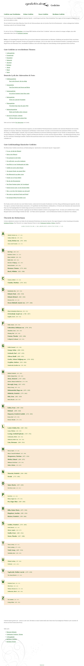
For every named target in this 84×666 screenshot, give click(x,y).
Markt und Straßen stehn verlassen (18, 112)
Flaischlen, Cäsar (15, 330)
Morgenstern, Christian (18, 456)
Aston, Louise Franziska (15, 243)
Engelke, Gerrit (14, 316)
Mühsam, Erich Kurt (15, 462)
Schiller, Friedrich (17, 524)
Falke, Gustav (14, 324)
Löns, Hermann (16, 442)
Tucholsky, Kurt (14, 553)
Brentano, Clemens (17, 268)
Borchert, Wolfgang (15, 262)
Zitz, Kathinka (13, 599)
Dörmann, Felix (13, 300)
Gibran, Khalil (16, 356)
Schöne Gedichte (28, 14)
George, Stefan (16, 350)
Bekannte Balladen (11, 632)
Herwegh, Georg (16, 384)
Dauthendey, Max (15, 291)
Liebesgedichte (11, 53)
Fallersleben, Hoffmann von (20, 327)
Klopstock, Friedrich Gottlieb (20, 414)
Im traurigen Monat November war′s (16, 197)
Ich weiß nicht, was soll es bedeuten (16, 161)
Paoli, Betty (13, 496)
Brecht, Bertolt (14, 265)
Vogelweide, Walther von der (20, 572)
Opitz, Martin (15, 485)
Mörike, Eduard (16, 459)
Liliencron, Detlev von (16, 439)
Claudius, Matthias (17, 282)
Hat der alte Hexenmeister (13, 181)
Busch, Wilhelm (16, 271)
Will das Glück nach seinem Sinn (18, 118)
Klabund (14, 411)
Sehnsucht (9, 60)
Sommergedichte (11, 91)
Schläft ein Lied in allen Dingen (15, 167)
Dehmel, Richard (16, 297)
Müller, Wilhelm (14, 465)
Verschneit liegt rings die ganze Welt (18, 105)
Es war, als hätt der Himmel (14, 151)
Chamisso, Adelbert (14, 279)
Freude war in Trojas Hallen (14, 177)
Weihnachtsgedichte (12, 109)
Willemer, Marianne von (15, 588)
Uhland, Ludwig (14, 561)
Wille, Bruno (13, 586)
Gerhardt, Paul (16, 353)
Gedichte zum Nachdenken (12, 14)
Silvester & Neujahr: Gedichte (14, 115)
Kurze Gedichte (43, 14)
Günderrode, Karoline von (17, 365)
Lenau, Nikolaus (14, 431)
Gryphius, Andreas (17, 362)
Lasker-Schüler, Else (17, 428)
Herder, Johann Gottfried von (17, 381)
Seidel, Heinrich (13, 527)
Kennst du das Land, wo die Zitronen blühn (18, 187)
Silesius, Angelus (14, 530)
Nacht (8, 72)
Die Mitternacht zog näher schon (15, 174)
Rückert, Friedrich (17, 516)
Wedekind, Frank (14, 583)
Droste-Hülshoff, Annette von (20, 303)
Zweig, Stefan (14, 602)
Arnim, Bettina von (17, 240)
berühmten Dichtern (8, 223)
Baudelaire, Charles (14, 254)
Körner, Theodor (15, 419)
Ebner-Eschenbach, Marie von (18, 311)
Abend (8, 67)
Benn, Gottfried (14, 257)
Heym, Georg (14, 387)
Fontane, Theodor (17, 336)
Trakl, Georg (15, 550)
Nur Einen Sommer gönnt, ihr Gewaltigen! (18, 184)
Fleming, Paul (14, 333)
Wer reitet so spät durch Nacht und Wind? (17, 194)
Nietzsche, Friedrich (17, 473)
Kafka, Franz (15, 408)
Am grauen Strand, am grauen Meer (16, 171)
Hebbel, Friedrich (15, 373)
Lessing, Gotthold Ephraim (19, 434)
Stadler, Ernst (15, 533)
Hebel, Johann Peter (15, 376)
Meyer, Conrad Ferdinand (17, 453)
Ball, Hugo (13, 251)
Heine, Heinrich (16, 378)
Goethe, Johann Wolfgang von (21, 359)
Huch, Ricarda (14, 399)
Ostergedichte (10, 85)
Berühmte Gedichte (59, 14)
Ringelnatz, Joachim (17, 513)
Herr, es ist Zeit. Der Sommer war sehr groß (18, 191)
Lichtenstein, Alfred (15, 436)
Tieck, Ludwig (14, 547)
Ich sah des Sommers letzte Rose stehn (19, 93)
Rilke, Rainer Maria (17, 510)
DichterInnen (19, 31)
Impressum (42, 664)
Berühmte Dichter (11, 641)
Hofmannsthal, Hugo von (19, 390)
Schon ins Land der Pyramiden (17, 99)
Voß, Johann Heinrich (15, 575)
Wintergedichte (11, 103)
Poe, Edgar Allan (16, 501)
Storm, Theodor (16, 536)
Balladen (9, 65)
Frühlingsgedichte (11, 79)
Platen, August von (15, 498)
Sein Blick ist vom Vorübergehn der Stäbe (18, 164)
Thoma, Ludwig (13, 544)
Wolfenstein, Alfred (15, 591)
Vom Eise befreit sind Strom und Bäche (19, 87)
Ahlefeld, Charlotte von (15, 235)
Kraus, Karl (13, 417)
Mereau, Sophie (13, 450)
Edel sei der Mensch (12, 154)
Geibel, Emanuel (14, 347)
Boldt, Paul (13, 260)
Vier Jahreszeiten (19, 122)
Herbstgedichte (11, 97)
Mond (8, 70)
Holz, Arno (15, 396)
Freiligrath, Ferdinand (16, 339)
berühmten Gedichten (23, 33)
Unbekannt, (13, 564)
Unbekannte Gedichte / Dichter (47, 223)
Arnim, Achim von (15, 237)
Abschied (9, 62)
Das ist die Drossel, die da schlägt (18, 81)
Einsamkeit (9, 58)
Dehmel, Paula (16, 294)
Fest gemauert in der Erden (14, 157)
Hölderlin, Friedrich (17, 393)
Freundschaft (10, 55)
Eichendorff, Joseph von (19, 314)
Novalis (14, 476)
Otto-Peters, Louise (14, 488)
